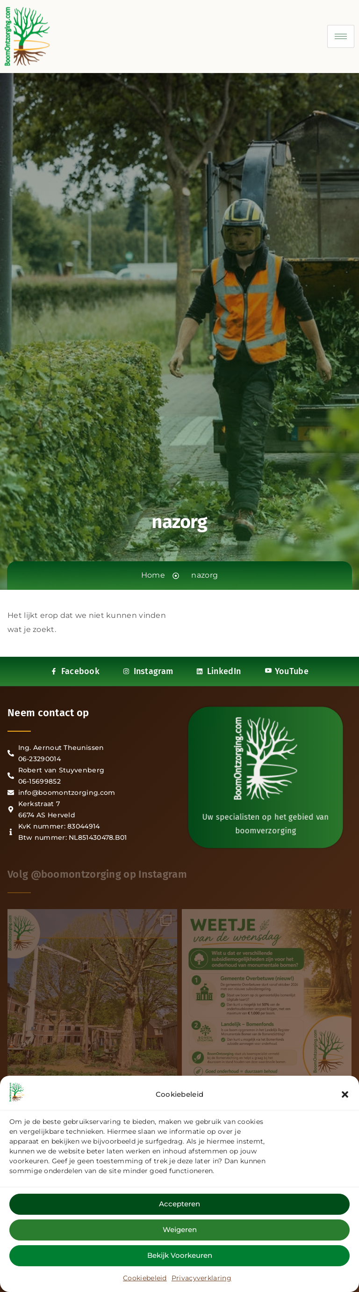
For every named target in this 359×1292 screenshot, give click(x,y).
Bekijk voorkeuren (179, 1257)
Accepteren (179, 1205)
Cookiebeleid (145, 1279)
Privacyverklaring (201, 1279)
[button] (345, 1096)
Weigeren (180, 1231)
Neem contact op (48, 712)
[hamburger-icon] (340, 30)
